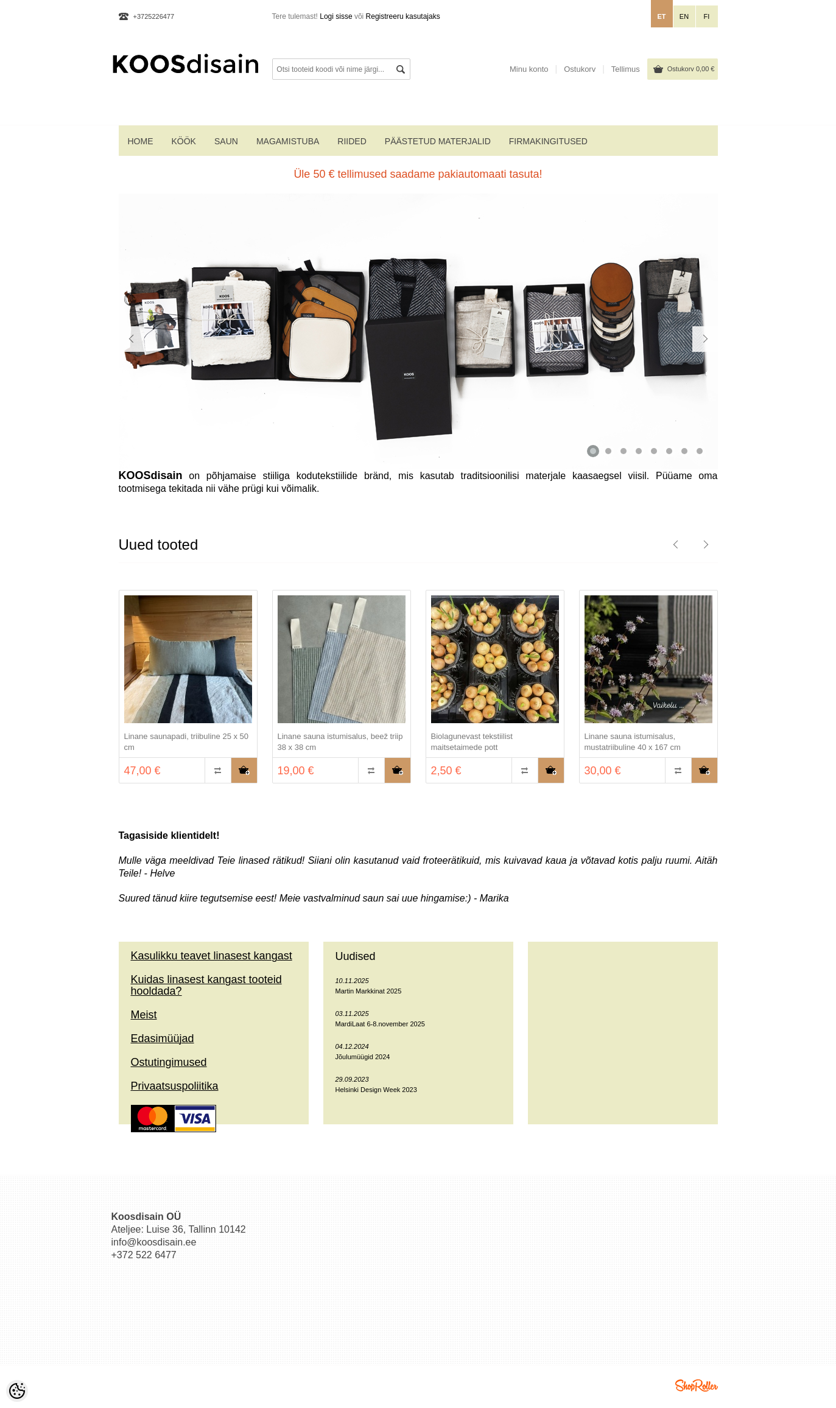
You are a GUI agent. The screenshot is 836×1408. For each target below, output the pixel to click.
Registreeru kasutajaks (403, 16)
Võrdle (218, 770)
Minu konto (529, 69)
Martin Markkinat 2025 (368, 991)
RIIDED (351, 141)
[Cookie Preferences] (17, 1391)
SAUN (226, 141)
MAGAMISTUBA (287, 141)
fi (707, 16)
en (684, 16)
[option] (188, 688)
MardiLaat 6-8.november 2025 (380, 1024)
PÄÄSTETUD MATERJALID (438, 141)
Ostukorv (691, 68)
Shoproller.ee (696, 1385)
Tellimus (625, 69)
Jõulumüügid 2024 (362, 1056)
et (661, 16)
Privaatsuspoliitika (175, 1086)
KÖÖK (184, 141)
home (140, 141)
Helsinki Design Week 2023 (376, 1089)
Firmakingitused (548, 141)
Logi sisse (336, 16)
